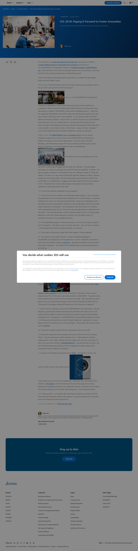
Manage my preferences (92, 277)
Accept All (110, 277)
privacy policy (74, 270)
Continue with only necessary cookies (104, 255)
